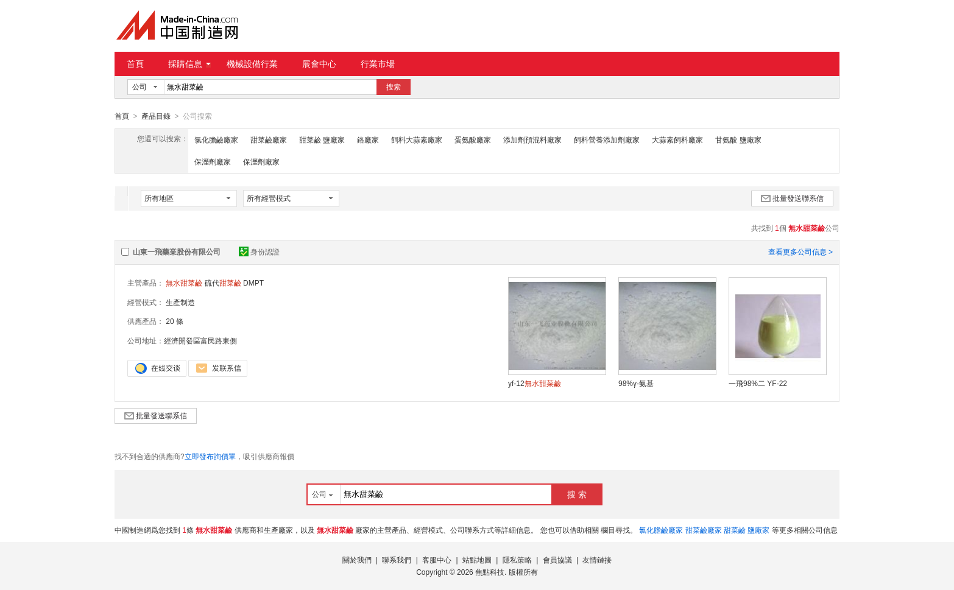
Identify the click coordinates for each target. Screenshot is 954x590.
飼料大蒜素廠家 (416, 139)
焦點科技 (489, 571)
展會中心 (319, 64)
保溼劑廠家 (212, 161)
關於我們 (357, 559)
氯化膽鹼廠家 (216, 139)
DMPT (253, 282)
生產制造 (180, 302)
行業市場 (378, 64)
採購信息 (189, 64)
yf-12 (534, 383)
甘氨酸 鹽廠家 (738, 139)
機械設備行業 (252, 64)
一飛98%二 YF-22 (758, 383)
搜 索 (577, 494)
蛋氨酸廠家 (472, 139)
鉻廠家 (368, 139)
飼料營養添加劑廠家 (607, 139)
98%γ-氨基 (636, 383)
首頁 (135, 64)
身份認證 (259, 251)
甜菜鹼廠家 (268, 139)
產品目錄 (156, 116)
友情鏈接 (597, 559)
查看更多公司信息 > (800, 251)
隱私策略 (517, 559)
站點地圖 (477, 559)
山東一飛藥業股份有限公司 (177, 251)
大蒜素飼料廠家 (677, 139)
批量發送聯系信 (792, 198)
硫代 (223, 282)
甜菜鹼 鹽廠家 (322, 139)
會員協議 (557, 559)
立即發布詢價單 (210, 456)
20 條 (174, 321)
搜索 (393, 87)
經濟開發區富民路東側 (200, 340)
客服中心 (436, 559)
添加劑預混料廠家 (532, 139)
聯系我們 (396, 559)
